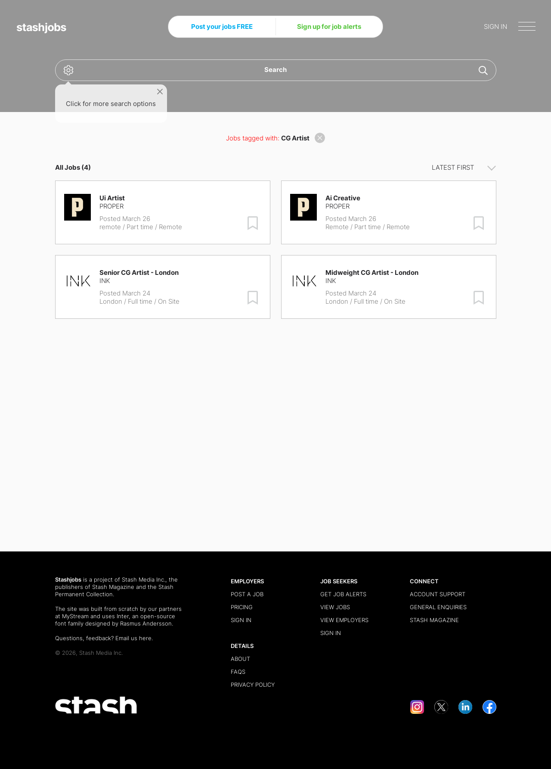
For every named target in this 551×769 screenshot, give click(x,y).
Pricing (242, 607)
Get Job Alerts (343, 594)
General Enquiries (438, 607)
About (240, 658)
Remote (337, 227)
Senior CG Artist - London (139, 272)
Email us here (133, 638)
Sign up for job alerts (329, 26)
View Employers (344, 619)
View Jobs (335, 607)
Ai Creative (342, 198)
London (110, 301)
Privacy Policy (253, 684)
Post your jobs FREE (222, 26)
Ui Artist (112, 198)
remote (110, 227)
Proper (111, 206)
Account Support (437, 594)
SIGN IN (495, 26)
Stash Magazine (113, 586)
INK (104, 281)
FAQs (238, 671)
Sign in (241, 619)
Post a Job (247, 594)
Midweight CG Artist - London (371, 272)
